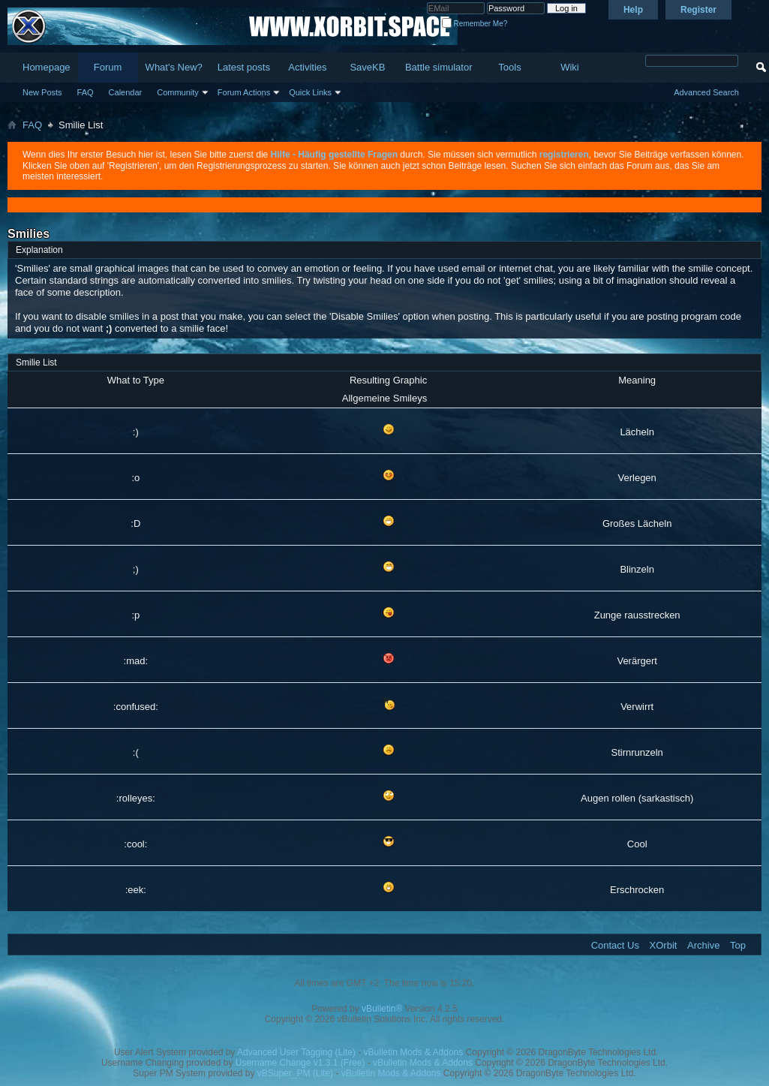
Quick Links (310, 92)
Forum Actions (244, 92)
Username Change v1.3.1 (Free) (300, 1062)
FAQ (85, 92)
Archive (703, 945)
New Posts (42, 92)
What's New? (174, 67)
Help (633, 10)
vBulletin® (382, 1008)
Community (178, 92)
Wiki (569, 67)
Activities (307, 67)
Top (738, 945)
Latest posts (244, 67)
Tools (509, 67)
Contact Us (615, 945)
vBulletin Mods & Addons (414, 1052)
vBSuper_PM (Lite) (295, 1073)
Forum (108, 67)
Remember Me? (474, 24)
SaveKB (367, 67)
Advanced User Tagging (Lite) (296, 1052)
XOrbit (663, 945)
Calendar (126, 92)
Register (698, 10)
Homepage (47, 67)
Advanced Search (706, 92)
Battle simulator (439, 67)
